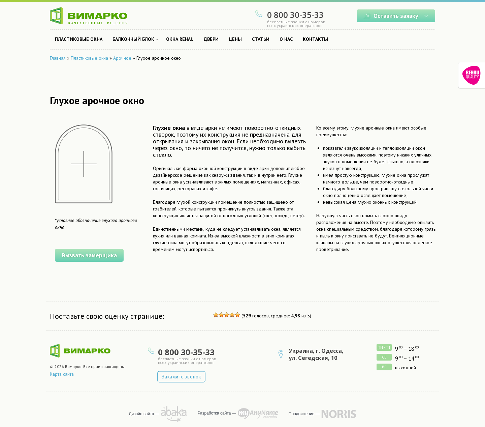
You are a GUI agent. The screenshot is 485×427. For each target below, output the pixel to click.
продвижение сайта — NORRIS (338, 414)
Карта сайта (62, 374)
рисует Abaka (174, 414)
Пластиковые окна (89, 58)
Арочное (122, 58)
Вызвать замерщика (86, 254)
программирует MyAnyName (258, 413)
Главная (58, 58)
